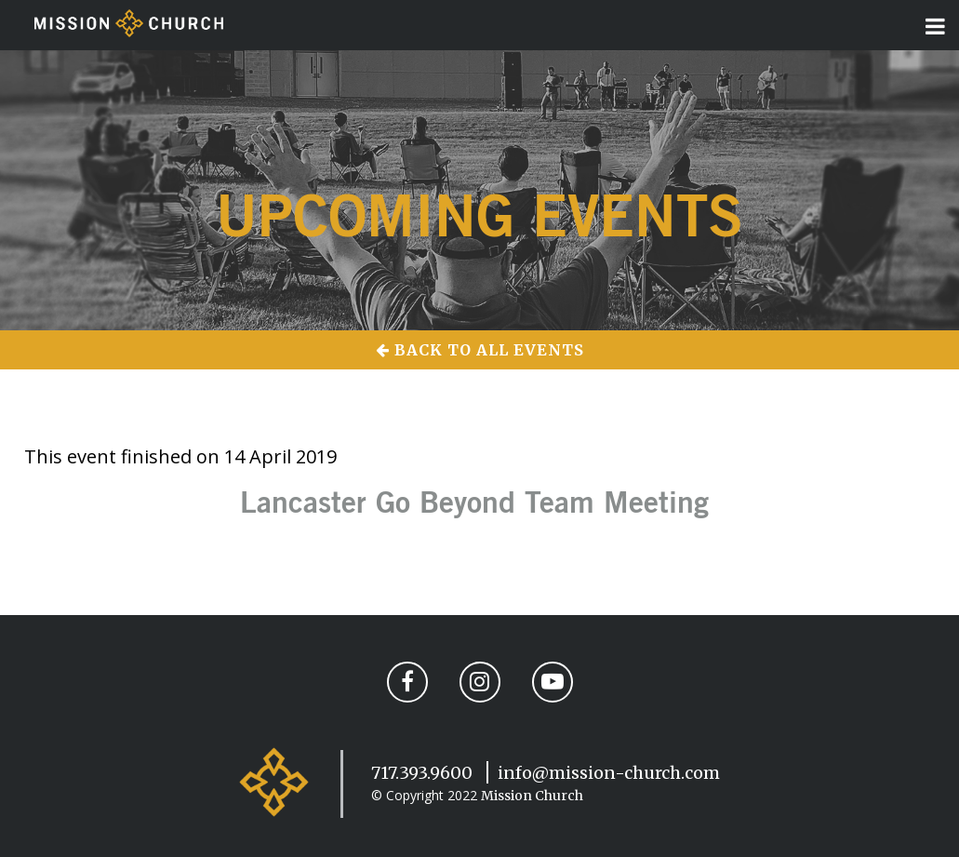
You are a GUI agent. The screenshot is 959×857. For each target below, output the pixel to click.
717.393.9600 (422, 772)
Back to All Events (480, 350)
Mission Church (532, 795)
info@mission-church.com (609, 772)
